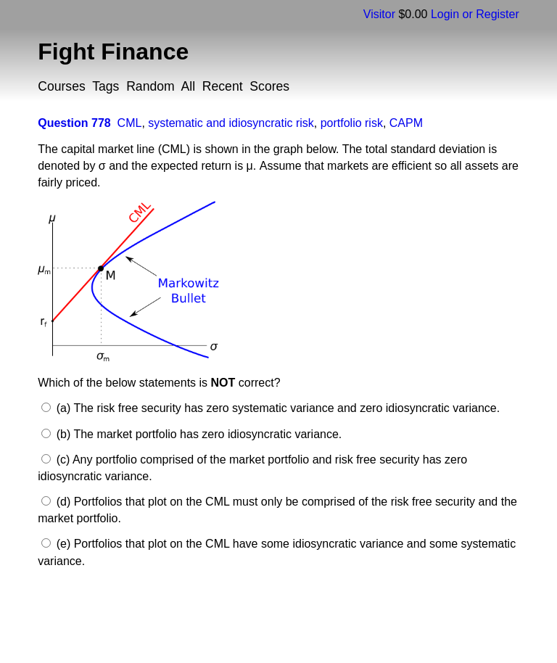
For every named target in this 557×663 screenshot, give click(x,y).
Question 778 (74, 123)
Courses (62, 86)
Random (150, 86)
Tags (105, 86)
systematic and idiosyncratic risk (231, 123)
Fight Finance (113, 51)
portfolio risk (352, 123)
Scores (269, 86)
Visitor (379, 14)
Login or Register (475, 14)
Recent (222, 86)
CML (129, 123)
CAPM (406, 123)
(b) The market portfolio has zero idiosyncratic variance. (197, 434)
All (188, 86)
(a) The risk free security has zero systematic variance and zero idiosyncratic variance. (276, 408)
